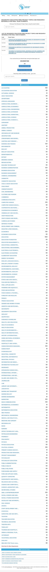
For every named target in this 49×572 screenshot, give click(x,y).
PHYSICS (4, 442)
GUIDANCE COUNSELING (9, 319)
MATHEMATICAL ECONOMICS (10, 404)
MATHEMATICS (6, 407)
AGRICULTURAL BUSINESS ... (10, 104)
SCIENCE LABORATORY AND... (10, 487)
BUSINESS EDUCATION (8, 170)
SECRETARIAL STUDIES (8, 490)
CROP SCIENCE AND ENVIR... (10, 218)
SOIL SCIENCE (6, 503)
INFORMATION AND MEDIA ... (10, 362)
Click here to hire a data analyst (24, 70)
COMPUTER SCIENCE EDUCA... (10, 205)
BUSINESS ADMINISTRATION (10, 167)
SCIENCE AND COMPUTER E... (10, 484)
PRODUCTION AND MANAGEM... (11, 452)
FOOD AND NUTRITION (8, 290)
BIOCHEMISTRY (6, 146)
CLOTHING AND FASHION (9, 194)
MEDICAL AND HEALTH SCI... (10, 418)
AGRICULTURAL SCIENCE (9, 117)
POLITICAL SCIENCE (7, 447)
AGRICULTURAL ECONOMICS (10, 106)
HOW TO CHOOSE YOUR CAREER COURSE (11, 552)
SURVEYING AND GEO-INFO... (10, 514)
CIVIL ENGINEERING (7, 191)
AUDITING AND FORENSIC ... (10, 141)
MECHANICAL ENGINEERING (10, 415)
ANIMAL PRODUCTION (8, 128)
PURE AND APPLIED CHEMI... (10, 474)
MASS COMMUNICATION (9, 402)
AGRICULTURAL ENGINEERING (10, 109)
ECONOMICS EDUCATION (9, 234)
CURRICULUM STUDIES (8, 221)
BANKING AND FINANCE (8, 144)
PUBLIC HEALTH (6, 466)
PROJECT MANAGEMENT (9, 455)
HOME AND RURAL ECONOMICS (11, 338)
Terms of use (29, 568)
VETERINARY (5, 535)
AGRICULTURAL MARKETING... (10, 114)
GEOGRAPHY (5, 309)
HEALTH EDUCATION (7, 327)
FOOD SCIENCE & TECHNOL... (10, 293)
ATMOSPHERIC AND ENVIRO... (10, 138)
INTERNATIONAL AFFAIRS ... (10, 372)
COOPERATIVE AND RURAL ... (10, 207)
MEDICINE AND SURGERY (9, 420)
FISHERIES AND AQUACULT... (10, 287)
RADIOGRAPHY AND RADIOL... (10, 479)
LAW (3, 383)
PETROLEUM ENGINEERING (10, 434)
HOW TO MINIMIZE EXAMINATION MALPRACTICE (13, 558)
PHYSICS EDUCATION (8, 444)
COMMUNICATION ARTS (8, 199)
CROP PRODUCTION (7, 215)
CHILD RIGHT (5, 186)
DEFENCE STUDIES (7, 223)
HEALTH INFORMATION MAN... (10, 333)
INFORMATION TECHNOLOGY (10, 364)
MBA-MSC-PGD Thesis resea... (10, 543)
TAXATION (4, 516)
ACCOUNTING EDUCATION (9, 90)
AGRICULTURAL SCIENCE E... (10, 120)
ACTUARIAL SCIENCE (8, 93)
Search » (24, 30)
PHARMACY (5, 436)
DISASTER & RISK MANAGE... (10, 229)
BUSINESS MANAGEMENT (9, 173)
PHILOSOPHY (5, 439)
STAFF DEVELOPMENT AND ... (10, 508)
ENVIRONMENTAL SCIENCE (9, 274)
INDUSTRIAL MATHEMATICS (10, 356)
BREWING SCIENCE (7, 159)
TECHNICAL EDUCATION (9, 522)
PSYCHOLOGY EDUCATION (9, 460)
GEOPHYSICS (5, 317)
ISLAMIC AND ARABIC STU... (10, 378)
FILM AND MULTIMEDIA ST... (9, 282)
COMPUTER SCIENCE (8, 202)
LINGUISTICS (5, 388)
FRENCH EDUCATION (8, 301)
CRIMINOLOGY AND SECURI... (10, 213)
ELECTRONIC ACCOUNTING (9, 253)
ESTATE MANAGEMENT (8, 277)
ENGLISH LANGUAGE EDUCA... (10, 261)
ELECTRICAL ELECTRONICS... (10, 250)
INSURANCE (5, 367)
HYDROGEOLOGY (7, 351)
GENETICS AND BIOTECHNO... (10, 306)
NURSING (4, 428)
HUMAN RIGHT (6, 349)
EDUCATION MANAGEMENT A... (11, 242)
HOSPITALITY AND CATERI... (10, 343)
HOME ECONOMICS (7, 341)
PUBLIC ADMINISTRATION (9, 463)
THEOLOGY (5, 527)
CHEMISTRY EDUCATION (9, 181)
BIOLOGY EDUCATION (8, 152)
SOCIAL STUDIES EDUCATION (10, 498)
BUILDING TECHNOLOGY (9, 165)
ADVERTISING (6, 98)
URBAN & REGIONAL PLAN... (10, 532)
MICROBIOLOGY (6, 423)
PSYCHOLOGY (6, 458)
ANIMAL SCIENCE (7, 130)
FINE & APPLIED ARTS (8, 285)
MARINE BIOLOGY (7, 394)
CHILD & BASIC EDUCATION (10, 183)
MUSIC (3, 426)
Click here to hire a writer (25, 66)
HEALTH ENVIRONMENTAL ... (10, 330)
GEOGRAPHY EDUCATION (9, 311)
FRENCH (4, 298)
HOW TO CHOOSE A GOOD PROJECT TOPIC (11, 560)
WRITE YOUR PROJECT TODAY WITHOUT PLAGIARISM (14, 554)
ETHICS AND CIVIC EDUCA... (10, 279)
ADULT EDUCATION (7, 96)
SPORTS (4, 506)
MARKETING (5, 399)
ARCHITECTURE (6, 136)
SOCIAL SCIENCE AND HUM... (10, 495)
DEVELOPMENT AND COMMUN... (11, 226)
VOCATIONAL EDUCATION (9, 538)
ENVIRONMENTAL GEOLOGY (10, 271)
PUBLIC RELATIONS (7, 468)
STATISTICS (5, 511)
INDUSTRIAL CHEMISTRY (9, 354)
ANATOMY (4, 125)
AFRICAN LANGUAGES (8, 101)
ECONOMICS (5, 231)
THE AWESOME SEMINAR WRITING (9, 563)
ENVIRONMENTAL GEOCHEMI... (10, 269)
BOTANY (4, 157)
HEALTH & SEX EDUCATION (9, 322)
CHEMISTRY (5, 178)
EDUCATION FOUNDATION (9, 239)
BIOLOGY (4, 149)
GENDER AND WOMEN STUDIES (11, 303)
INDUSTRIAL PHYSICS (8, 359)
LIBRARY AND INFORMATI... (9, 386)
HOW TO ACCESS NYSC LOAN (8, 556)
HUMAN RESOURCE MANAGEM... (11, 346)
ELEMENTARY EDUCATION (9, 255)
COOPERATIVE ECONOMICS (10, 210)
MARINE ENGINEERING (8, 396)
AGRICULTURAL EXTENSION (10, 112)
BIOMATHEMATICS (7, 154)
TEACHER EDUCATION (8, 519)
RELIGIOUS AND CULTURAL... (10, 482)
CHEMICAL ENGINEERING (9, 175)
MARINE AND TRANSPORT (9, 391)
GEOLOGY (4, 314)
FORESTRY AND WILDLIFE (9, 295)
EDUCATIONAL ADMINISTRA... (10, 245)
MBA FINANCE (6, 412)
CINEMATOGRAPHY (7, 189)
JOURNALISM (5, 380)
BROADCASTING (6, 162)
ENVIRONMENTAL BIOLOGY (9, 266)
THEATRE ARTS (6, 524)
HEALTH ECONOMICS (8, 325)
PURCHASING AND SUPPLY (9, 471)
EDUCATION (5, 237)
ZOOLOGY (4, 540)
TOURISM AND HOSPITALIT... (10, 530)
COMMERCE (5, 197)
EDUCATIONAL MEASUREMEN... (11, 247)
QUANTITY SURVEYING (8, 476)
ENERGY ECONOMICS (8, 258)
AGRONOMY (5, 122)
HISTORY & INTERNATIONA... (10, 335)
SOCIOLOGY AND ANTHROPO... (11, 500)
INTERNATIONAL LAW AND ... (10, 375)
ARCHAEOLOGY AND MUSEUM (10, 133)
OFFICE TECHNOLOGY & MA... (10, 431)
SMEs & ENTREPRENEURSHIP (10, 492)
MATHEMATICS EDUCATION (9, 410)
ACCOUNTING (6, 88)
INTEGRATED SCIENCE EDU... (10, 370)
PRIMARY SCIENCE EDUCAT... (10, 450)
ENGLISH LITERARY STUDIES (10, 263)
